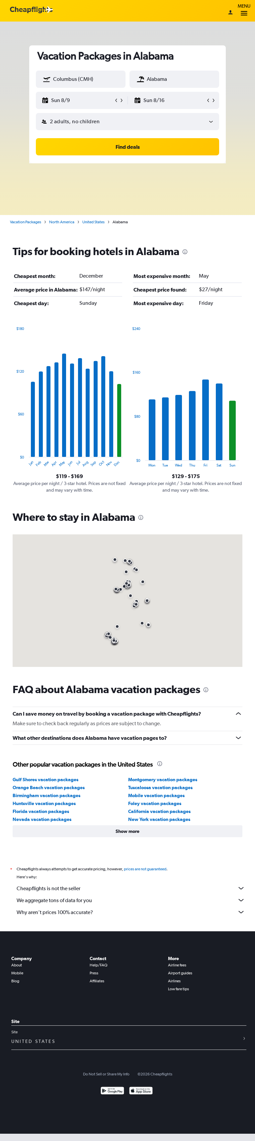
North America (61, 222)
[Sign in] (230, 13)
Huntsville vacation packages (44, 803)
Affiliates (97, 981)
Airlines (174, 981)
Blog (15, 981)
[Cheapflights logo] (31, 10)
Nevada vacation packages (42, 819)
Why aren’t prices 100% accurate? (131, 912)
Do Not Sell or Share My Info (106, 1074)
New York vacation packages (159, 819)
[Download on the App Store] (141, 1091)
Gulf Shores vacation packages (45, 779)
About (16, 965)
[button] (46, 79)
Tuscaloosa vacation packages (160, 787)
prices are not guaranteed (145, 869)
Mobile (17, 973)
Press (94, 973)
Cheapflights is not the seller (131, 888)
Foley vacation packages (154, 803)
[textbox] (81, 79)
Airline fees (177, 965)
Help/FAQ (98, 965)
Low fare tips (178, 989)
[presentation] (185, 252)
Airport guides (180, 973)
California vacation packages (159, 811)
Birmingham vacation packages (46, 795)
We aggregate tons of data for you (131, 900)
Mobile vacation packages (156, 795)
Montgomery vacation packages (162, 779)
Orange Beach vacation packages (49, 787)
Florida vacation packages (41, 811)
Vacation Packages (25, 222)
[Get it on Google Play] (112, 1091)
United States (93, 222)
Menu (244, 10)
